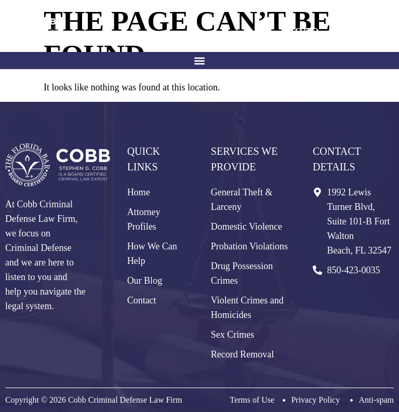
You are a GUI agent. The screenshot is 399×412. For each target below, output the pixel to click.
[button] (199, 60)
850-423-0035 (342, 33)
